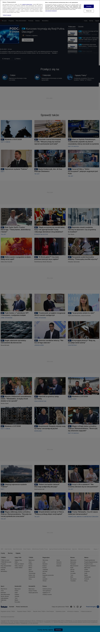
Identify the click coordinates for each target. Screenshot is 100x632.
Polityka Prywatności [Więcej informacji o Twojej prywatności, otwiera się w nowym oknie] (7, 15)
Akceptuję (88, 6)
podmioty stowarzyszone (27, 4)
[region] (50, 8)
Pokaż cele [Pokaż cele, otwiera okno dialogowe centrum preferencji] (89, 10)
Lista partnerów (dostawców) (51, 10)
